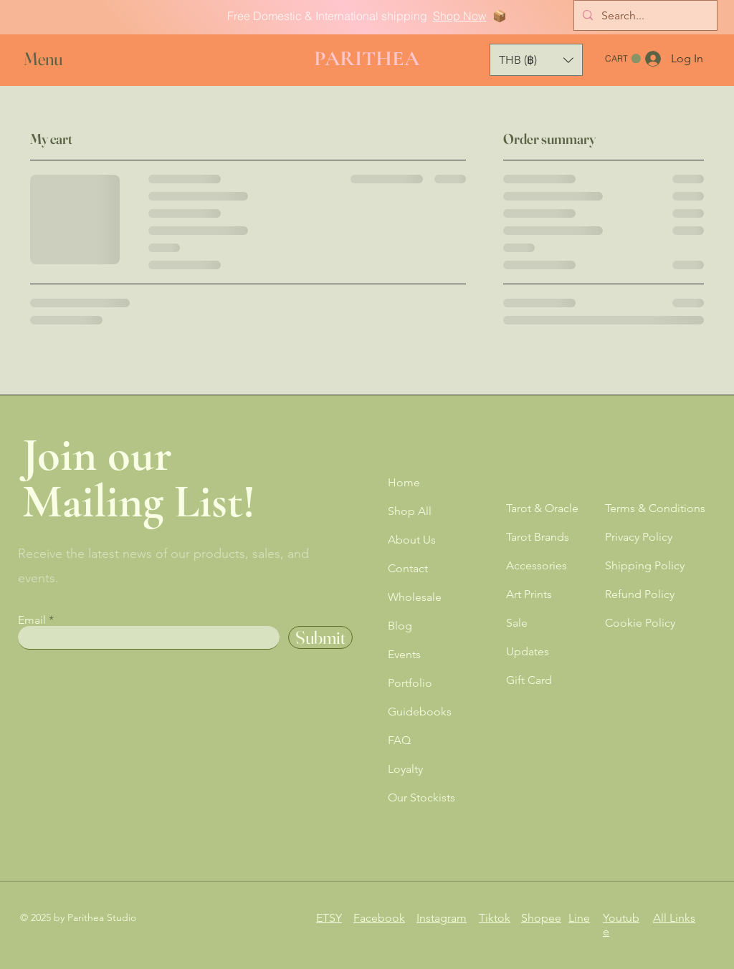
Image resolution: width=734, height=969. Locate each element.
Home (404, 482)
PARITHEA (366, 58)
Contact (408, 568)
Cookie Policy (640, 623)
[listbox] (536, 60)
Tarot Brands (537, 537)
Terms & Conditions (655, 508)
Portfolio (410, 683)
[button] (57, 59)
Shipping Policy (645, 565)
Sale (517, 623)
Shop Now (460, 16)
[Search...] (644, 16)
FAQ (399, 740)
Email (32, 620)
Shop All (410, 511)
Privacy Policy (638, 537)
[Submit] (320, 637)
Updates (527, 651)
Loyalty (405, 769)
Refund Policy (640, 594)
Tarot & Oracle (542, 508)
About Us (412, 539)
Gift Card (529, 680)
